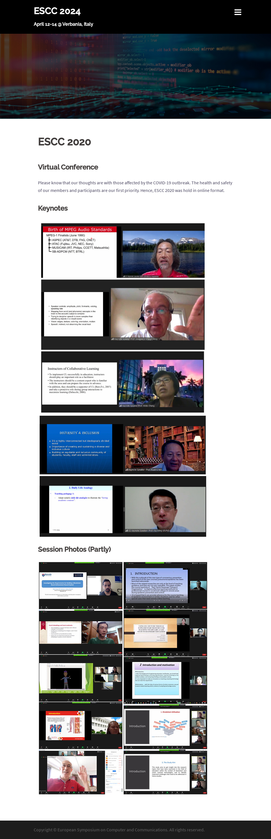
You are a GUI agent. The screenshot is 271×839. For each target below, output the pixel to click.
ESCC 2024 (57, 11)
